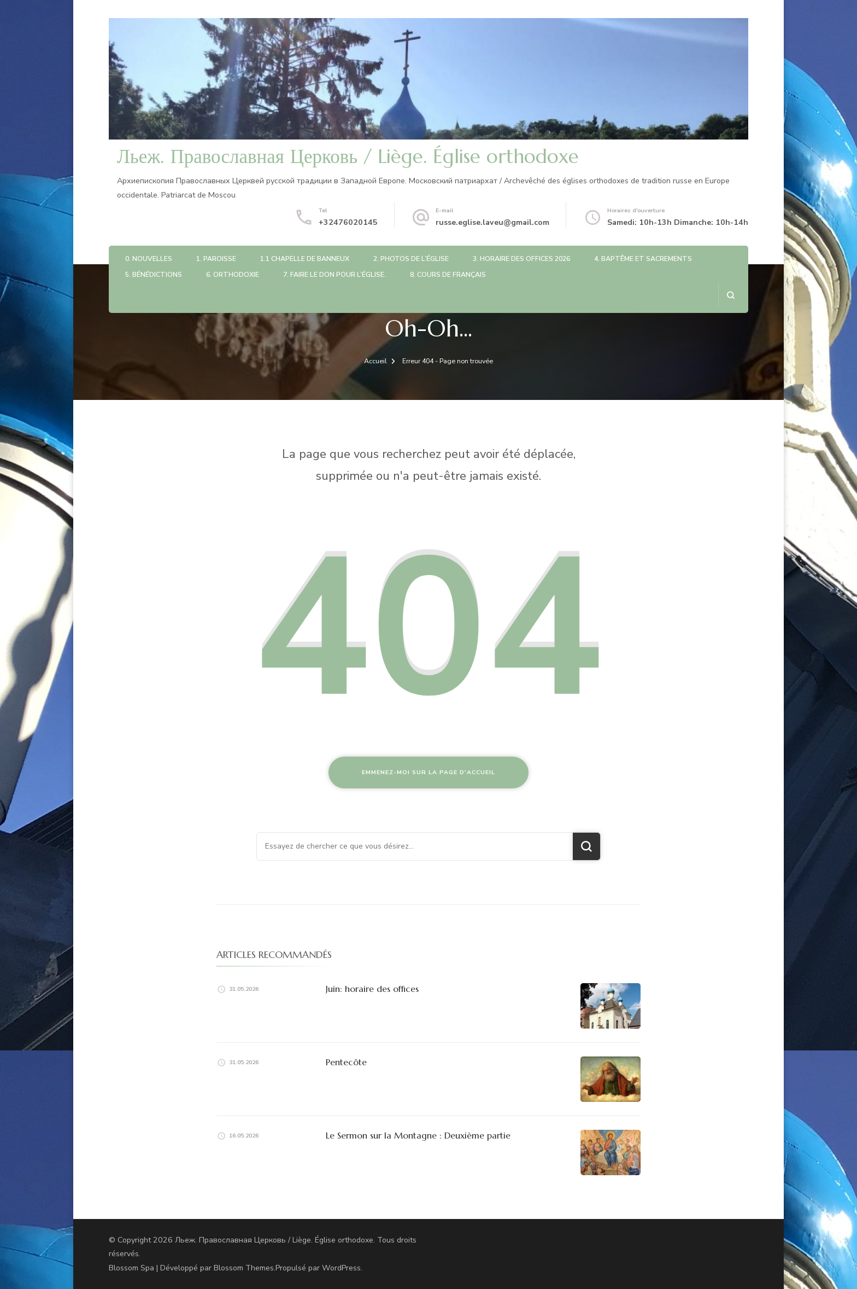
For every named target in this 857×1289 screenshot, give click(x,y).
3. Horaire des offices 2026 (521, 258)
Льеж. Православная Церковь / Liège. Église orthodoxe (348, 156)
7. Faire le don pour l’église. (334, 274)
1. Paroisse (216, 258)
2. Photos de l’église (411, 258)
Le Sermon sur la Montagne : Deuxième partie (418, 1135)
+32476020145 (348, 222)
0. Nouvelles (148, 258)
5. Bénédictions (153, 274)
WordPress (341, 1268)
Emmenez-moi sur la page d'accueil (428, 772)
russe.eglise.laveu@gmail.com (492, 222)
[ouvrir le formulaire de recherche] (730, 295)
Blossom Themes (244, 1268)
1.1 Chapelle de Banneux (304, 258)
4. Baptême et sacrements (643, 258)
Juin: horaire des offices (372, 988)
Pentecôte (346, 1061)
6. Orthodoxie (232, 274)
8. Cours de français (448, 274)
